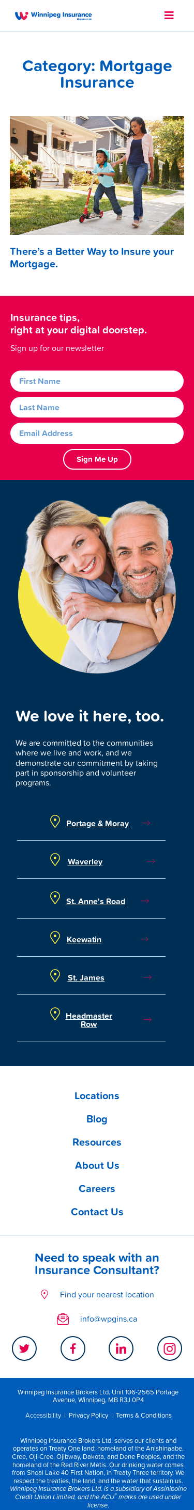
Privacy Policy (88, 1415)
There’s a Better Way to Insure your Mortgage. (92, 257)
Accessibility (43, 1415)
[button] (169, 15)
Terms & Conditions (144, 1415)
